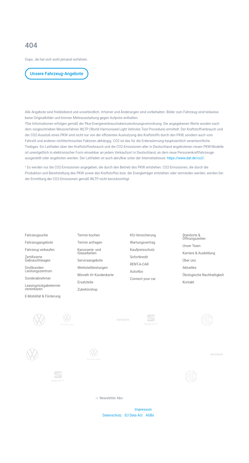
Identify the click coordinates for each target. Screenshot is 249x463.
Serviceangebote (90, 260)
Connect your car (143, 279)
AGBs (150, 415)
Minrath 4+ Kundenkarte (95, 275)
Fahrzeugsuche (36, 235)
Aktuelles (189, 268)
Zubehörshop (87, 289)
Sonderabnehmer (38, 278)
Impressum (143, 409)
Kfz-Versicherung (143, 235)
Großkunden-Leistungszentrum (38, 269)
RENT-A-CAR (139, 264)
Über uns (189, 260)
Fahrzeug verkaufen (40, 250)
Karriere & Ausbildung (199, 253)
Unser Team (191, 246)
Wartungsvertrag (142, 242)
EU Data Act (133, 415)
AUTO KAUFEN (78, 18)
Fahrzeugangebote (39, 242)
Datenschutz (112, 415)
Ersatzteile (85, 282)
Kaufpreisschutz (142, 250)
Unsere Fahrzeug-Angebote (56, 73)
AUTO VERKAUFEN (109, 18)
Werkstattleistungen (92, 268)
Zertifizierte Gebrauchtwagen (37, 258)
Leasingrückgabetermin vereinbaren (42, 287)
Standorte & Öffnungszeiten (194, 236)
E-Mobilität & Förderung (42, 296)
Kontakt (188, 282)
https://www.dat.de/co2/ (185, 158)
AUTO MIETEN (139, 18)
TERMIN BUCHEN (169, 18)
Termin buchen (88, 235)
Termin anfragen (89, 242)
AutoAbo (136, 271)
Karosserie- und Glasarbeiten (89, 251)
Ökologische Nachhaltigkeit (203, 275)
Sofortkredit (139, 257)
